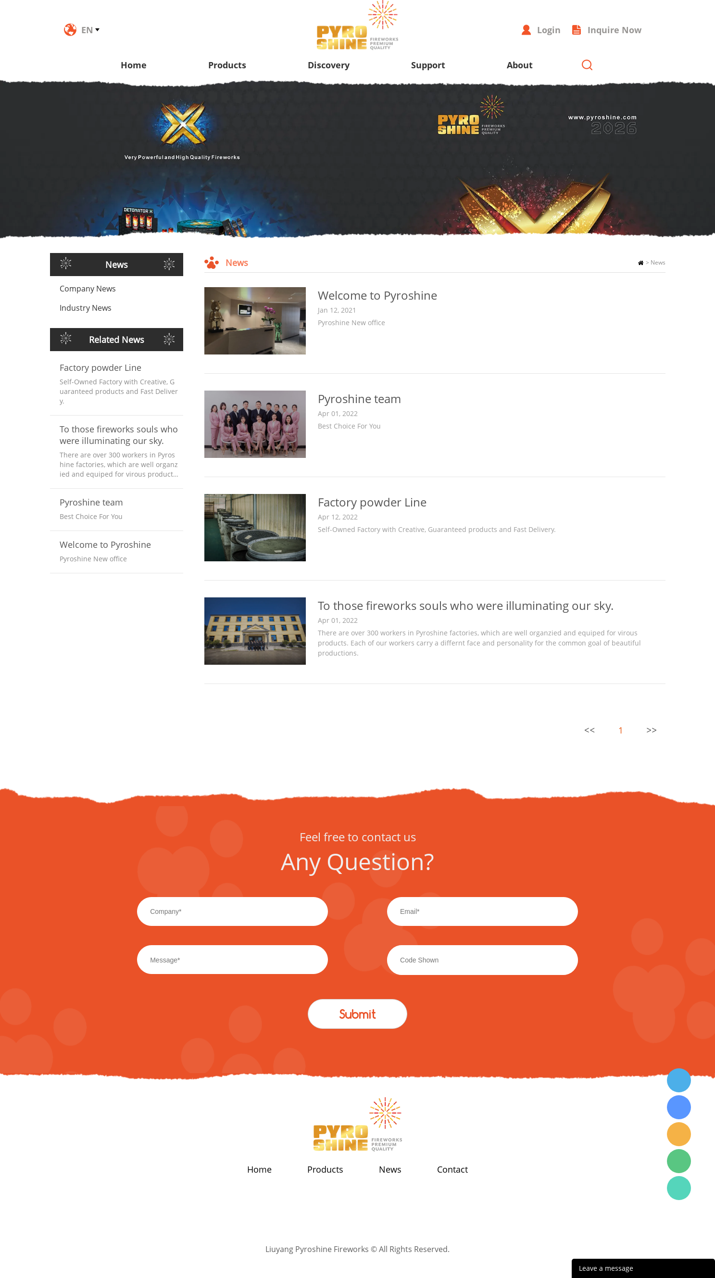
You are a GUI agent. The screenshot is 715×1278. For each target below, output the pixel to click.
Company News (88, 288)
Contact (452, 1169)
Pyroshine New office (351, 322)
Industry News (86, 308)
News (658, 262)
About (520, 65)
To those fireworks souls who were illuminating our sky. (119, 434)
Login (549, 30)
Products (227, 65)
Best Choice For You (349, 425)
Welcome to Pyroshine (105, 544)
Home (134, 65)
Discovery (329, 65)
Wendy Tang (679, 1080)
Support (428, 65)
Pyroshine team (91, 502)
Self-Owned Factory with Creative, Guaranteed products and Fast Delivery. (437, 529)
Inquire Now (614, 30)
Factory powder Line (100, 367)
